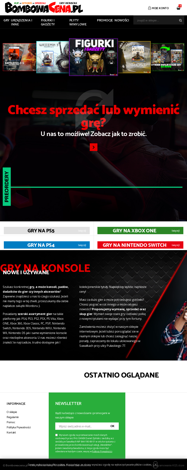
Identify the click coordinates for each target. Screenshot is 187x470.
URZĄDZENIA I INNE (21, 22)
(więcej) (82, 231)
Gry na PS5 (41, 231)
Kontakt (11, 432)
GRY (6, 20)
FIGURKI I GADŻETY (48, 22)
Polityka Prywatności (19, 427)
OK (112, 426)
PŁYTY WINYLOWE (78, 22)
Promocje (105, 20)
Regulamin (13, 417)
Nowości (121, 20)
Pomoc (11, 422)
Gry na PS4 (41, 245)
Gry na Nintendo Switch (135, 245)
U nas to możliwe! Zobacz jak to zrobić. (93, 121)
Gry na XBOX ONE (134, 231)
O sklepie (12, 412)
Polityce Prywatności (102, 451)
